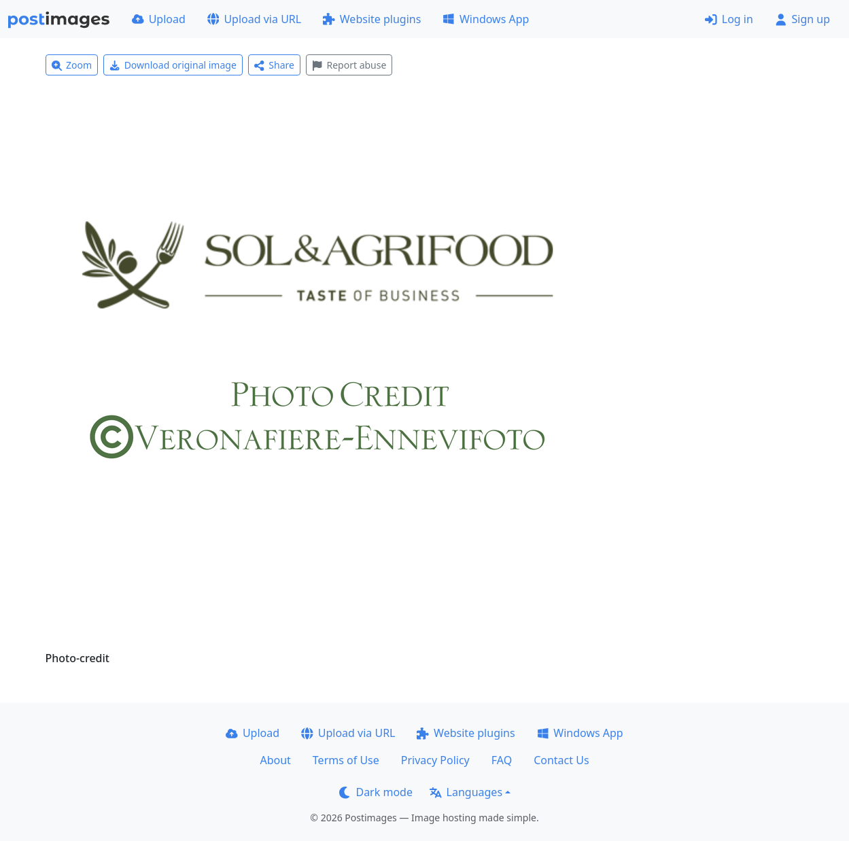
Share (274, 64)
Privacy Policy (435, 760)
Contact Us (561, 760)
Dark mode (376, 792)
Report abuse (349, 64)
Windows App (486, 19)
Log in (729, 19)
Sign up (802, 19)
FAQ (501, 760)
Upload (159, 19)
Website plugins (372, 19)
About (275, 760)
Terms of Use (346, 760)
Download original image (173, 64)
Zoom (72, 64)
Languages (466, 792)
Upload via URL (254, 19)
